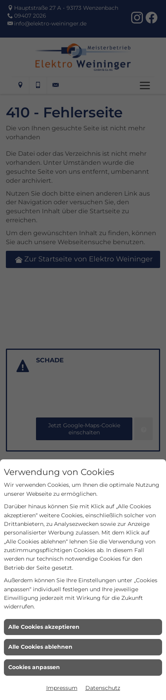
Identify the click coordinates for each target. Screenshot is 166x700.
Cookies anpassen (34, 667)
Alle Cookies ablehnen (40, 646)
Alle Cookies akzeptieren (43, 626)
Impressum (62, 687)
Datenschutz (102, 687)
